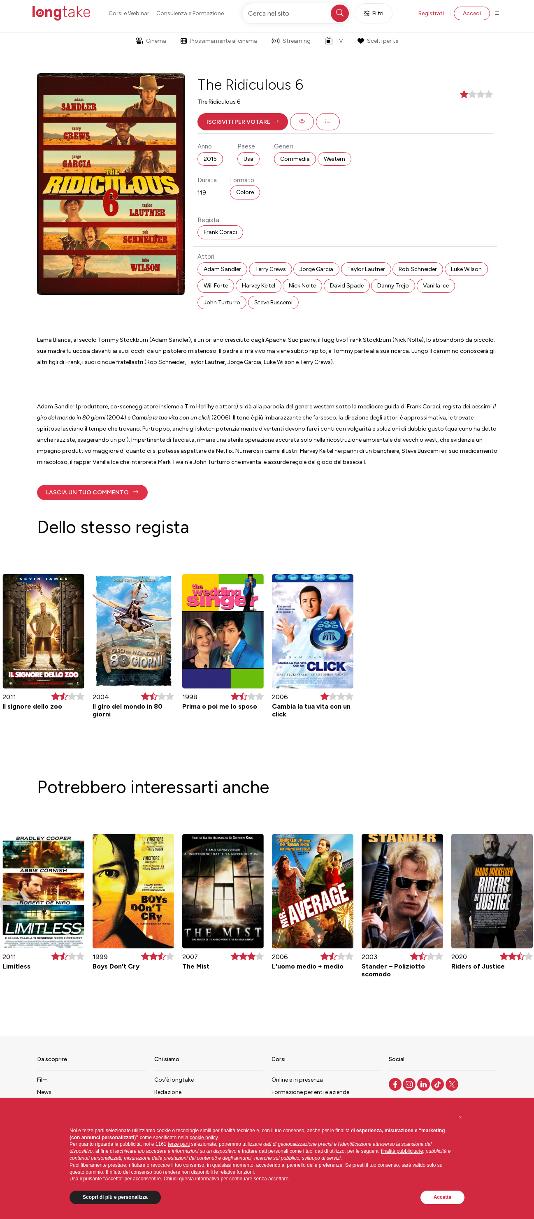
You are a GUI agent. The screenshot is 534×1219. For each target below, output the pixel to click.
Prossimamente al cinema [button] (219, 40)
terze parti (179, 1144)
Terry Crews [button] (270, 269)
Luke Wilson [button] (466, 269)
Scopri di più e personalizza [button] (115, 1197)
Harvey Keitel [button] (258, 285)
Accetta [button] (442, 1197)
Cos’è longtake (174, 1079)
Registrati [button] (431, 13)
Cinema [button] (151, 40)
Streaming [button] (291, 40)
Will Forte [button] (216, 285)
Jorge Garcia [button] (316, 269)
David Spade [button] (347, 285)
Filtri (373, 13)
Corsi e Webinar (129, 13)
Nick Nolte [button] (302, 285)
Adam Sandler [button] (222, 269)
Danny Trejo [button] (393, 285)
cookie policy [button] (204, 1137)
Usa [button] (248, 158)
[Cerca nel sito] (296, 13)
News (44, 1092)
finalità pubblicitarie (402, 1151)
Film (42, 1079)
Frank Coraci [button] (220, 232)
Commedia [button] (295, 158)
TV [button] (334, 40)
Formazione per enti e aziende (310, 1092)
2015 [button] (210, 158)
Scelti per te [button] (378, 40)
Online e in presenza (297, 1079)
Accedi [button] (472, 13)
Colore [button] (245, 192)
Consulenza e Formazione (190, 13)
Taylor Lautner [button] (366, 269)
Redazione (167, 1092)
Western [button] (334, 158)
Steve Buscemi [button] (273, 302)
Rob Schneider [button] (418, 269)
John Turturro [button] (222, 302)
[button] (242, 121)
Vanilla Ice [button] (436, 285)
